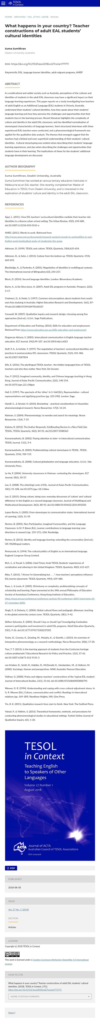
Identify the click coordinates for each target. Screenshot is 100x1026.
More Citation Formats (25, 996)
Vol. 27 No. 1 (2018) (38, 16)
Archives (20, 16)
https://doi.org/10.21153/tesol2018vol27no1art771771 (40, 64)
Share (11, 1012)
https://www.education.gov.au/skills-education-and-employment (53, 329)
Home (8, 16)
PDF (12, 868)
